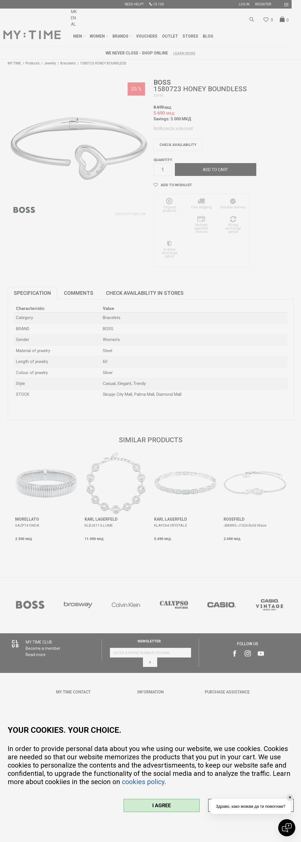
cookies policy (143, 782)
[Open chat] (286, 827)
